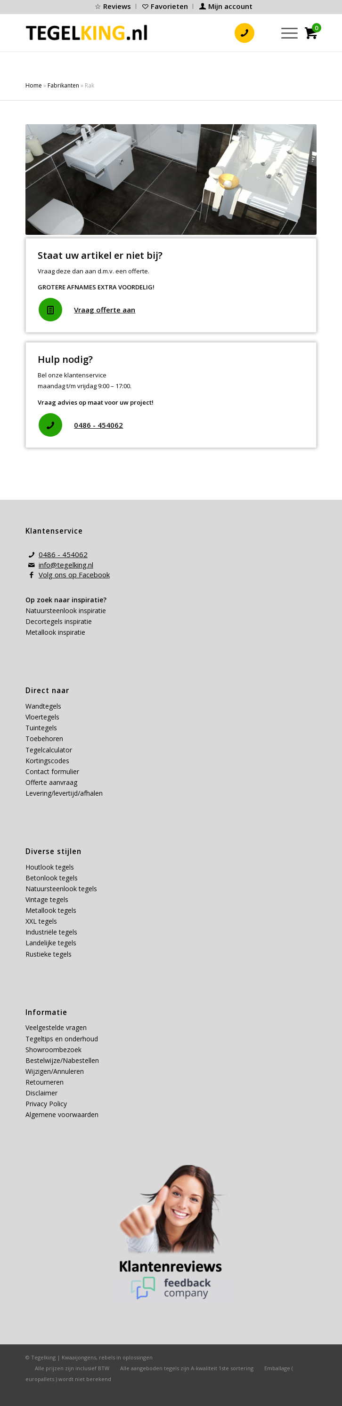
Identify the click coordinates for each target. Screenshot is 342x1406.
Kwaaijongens (79, 1357)
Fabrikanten (63, 85)
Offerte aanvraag (51, 782)
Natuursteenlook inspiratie (65, 610)
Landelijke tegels (50, 942)
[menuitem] (113, 6)
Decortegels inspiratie (58, 621)
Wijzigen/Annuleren (54, 1071)
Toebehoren (44, 738)
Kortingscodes (47, 760)
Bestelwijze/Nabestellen (62, 1060)
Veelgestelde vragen (56, 1027)
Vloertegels (42, 716)
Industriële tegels (52, 931)
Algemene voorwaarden (61, 1114)
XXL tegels (41, 921)
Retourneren (44, 1082)
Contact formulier (52, 771)
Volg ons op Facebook (74, 574)
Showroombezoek (53, 1049)
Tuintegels (41, 727)
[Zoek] (262, 32)
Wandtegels (43, 706)
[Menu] (285, 32)
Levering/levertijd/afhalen (64, 793)
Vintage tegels (46, 899)
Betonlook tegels (51, 877)
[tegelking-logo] (86, 32)
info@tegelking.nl (66, 564)
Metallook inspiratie (55, 632)
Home (33, 85)
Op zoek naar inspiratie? (65, 599)
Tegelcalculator (48, 749)
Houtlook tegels (49, 867)
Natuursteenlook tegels (61, 888)
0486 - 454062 (98, 425)
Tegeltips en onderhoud (61, 1038)
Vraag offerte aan (104, 309)
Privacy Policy (46, 1103)
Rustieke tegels (48, 954)
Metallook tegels (50, 910)
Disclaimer (41, 1092)
